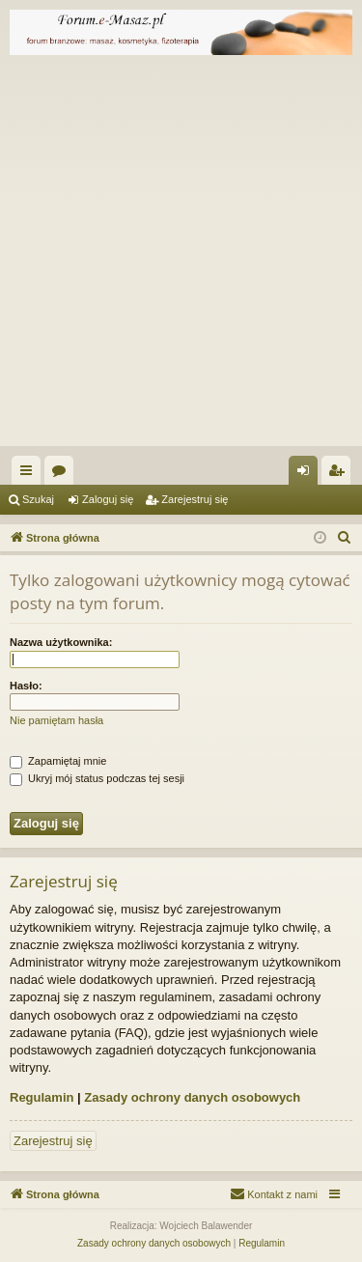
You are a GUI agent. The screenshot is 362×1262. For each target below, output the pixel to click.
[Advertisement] (181, 255)
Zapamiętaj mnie (58, 761)
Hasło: (26, 685)
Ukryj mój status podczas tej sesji (97, 778)
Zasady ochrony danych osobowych (192, 1097)
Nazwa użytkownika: (61, 642)
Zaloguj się (107, 499)
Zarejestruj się (194, 499)
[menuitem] (344, 537)
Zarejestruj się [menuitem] (339, 474)
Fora (62, 474)
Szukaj (38, 499)
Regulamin (41, 1097)
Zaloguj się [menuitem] (307, 474)
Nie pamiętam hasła (56, 720)
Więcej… (30, 474)
